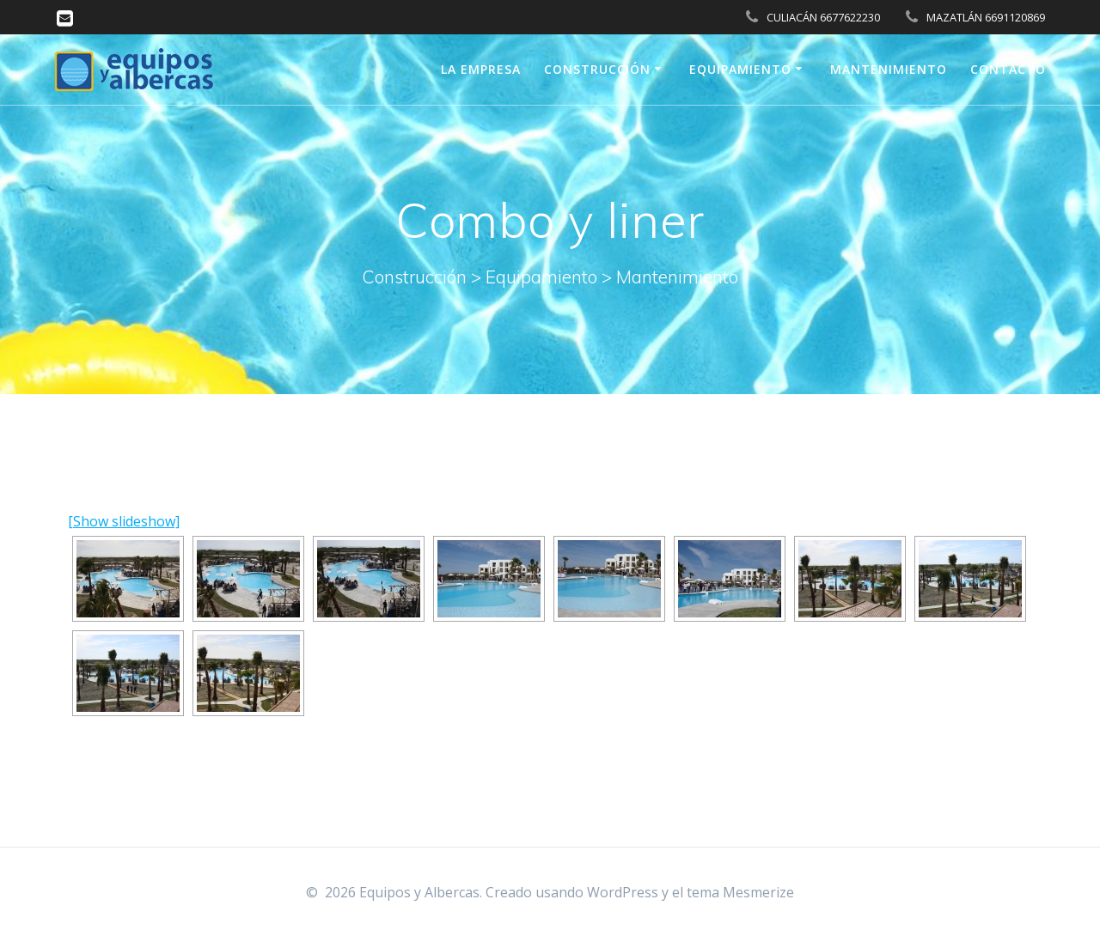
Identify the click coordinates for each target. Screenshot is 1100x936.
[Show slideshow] (124, 521)
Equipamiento (740, 69)
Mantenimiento (888, 69)
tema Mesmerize (740, 892)
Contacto (1008, 69)
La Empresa (481, 69)
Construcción (597, 69)
